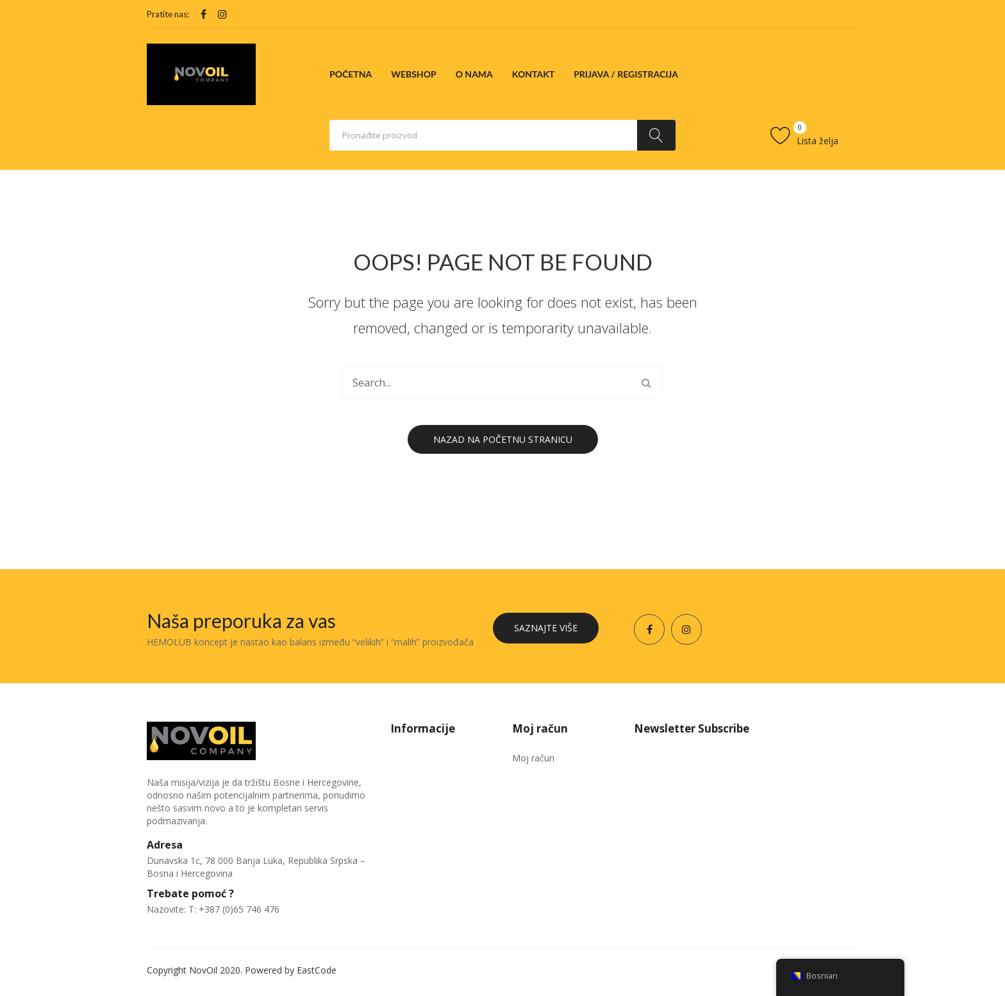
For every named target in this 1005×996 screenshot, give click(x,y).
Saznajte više (545, 628)
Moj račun (533, 758)
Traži (656, 135)
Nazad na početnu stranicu (502, 439)
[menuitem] (350, 74)
